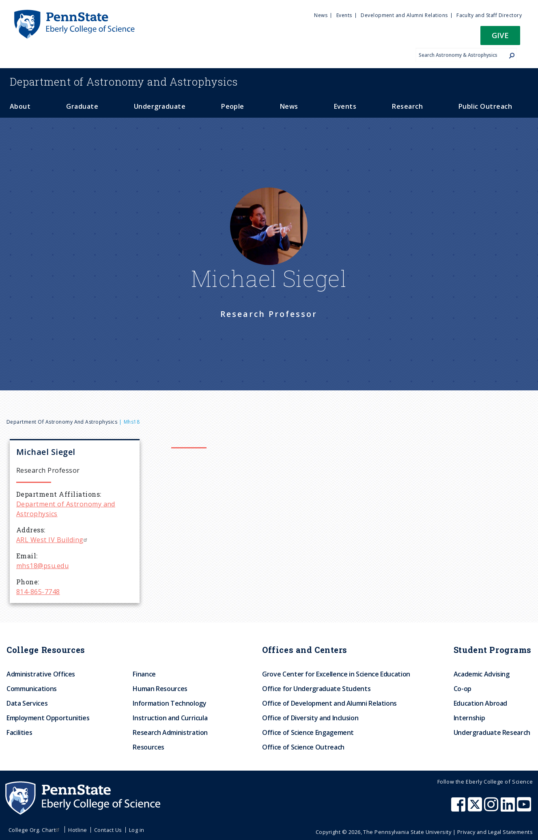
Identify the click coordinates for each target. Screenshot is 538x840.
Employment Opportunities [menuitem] (47, 717)
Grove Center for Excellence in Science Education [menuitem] (336, 674)
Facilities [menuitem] (19, 732)
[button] (500, 38)
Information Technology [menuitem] (169, 703)
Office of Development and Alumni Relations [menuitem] (329, 703)
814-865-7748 (38, 591)
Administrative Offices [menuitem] (40, 674)
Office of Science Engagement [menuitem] (308, 732)
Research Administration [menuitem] (170, 732)
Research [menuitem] (407, 106)
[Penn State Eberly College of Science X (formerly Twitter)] (476, 808)
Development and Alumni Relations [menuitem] (404, 15)
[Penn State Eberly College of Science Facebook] (459, 808)
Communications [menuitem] (31, 688)
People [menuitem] (232, 106)
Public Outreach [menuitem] (485, 106)
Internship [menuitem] (469, 717)
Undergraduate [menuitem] (159, 106)
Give (500, 35)
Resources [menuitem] (148, 747)
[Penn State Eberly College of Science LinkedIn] (509, 808)
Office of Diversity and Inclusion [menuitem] (310, 717)
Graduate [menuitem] (82, 106)
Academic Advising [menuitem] (482, 674)
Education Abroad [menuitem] (480, 703)
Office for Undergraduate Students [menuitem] (316, 688)
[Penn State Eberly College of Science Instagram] (492, 808)
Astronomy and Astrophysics (124, 81)
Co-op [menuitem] (462, 688)
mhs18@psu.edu (42, 565)
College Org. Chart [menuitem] (35, 830)
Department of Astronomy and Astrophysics (61, 421)
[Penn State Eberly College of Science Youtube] (525, 808)
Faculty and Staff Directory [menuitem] (489, 15)
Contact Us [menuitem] (108, 830)
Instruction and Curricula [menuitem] (170, 717)
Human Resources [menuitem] (160, 688)
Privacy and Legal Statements (495, 832)
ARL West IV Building (52, 539)
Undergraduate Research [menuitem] (492, 732)
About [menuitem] (20, 106)
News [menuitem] (320, 15)
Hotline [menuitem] (77, 830)
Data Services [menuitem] (26, 703)
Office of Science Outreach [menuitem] (303, 747)
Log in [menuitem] (136, 830)
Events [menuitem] (344, 15)
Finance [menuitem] (144, 674)
